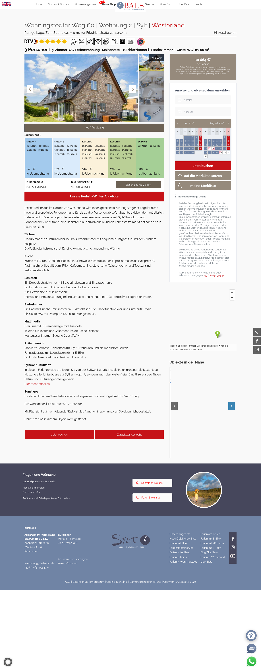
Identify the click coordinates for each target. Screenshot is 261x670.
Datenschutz (80, 665)
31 (205, 156)
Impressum (97, 665)
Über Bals (183, 4)
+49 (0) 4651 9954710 (36, 650)
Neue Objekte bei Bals (182, 621)
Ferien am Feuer (210, 617)
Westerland (168, 25)
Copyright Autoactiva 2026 (179, 665)
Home (38, 4)
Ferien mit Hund (178, 626)
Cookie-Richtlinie (117, 665)
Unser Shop (109, 4)
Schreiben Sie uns (149, 566)
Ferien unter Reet (179, 635)
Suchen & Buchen (58, 4)
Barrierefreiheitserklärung (145, 665)
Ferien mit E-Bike (210, 621)
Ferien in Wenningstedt (183, 645)
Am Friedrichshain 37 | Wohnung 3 (51, 514)
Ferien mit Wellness (212, 626)
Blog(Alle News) (209, 635)
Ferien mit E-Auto (210, 631)
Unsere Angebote (85, 4)
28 (220, 152)
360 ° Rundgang (94, 127)
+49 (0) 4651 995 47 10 (215, 275)
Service (149, 4)
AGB (68, 665)
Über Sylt (165, 4)
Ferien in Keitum (178, 640)
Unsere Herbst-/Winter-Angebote (94, 196)
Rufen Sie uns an (148, 580)
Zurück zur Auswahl (129, 434)
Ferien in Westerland (212, 640)
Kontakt (200, 4)
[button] (8, 662)
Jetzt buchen (59, 434)
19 (213, 148)
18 (209, 148)
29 (224, 152)
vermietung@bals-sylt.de (39, 646)
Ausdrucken (225, 32)
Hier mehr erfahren (37, 384)
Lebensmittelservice (181, 631)
